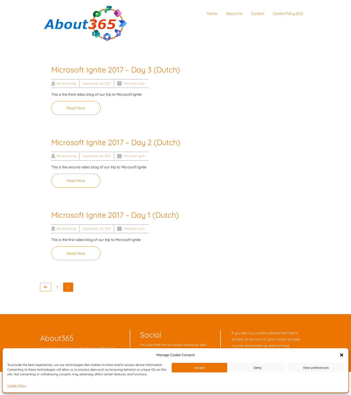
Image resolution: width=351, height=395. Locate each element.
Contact (257, 13)
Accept (199, 368)
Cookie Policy (16, 386)
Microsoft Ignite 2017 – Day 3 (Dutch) (115, 69)
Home (212, 13)
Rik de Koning (66, 83)
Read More (76, 108)
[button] (341, 355)
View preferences (316, 368)
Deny (257, 368)
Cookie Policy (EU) (288, 13)
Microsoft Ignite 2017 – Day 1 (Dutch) (115, 215)
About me (234, 13)
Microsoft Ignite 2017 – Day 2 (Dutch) (115, 142)
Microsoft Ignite (135, 83)
